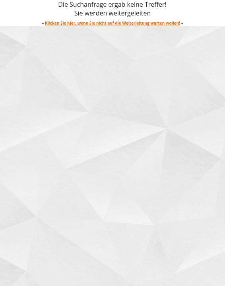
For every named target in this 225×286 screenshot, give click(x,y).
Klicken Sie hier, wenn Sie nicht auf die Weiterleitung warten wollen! (112, 23)
